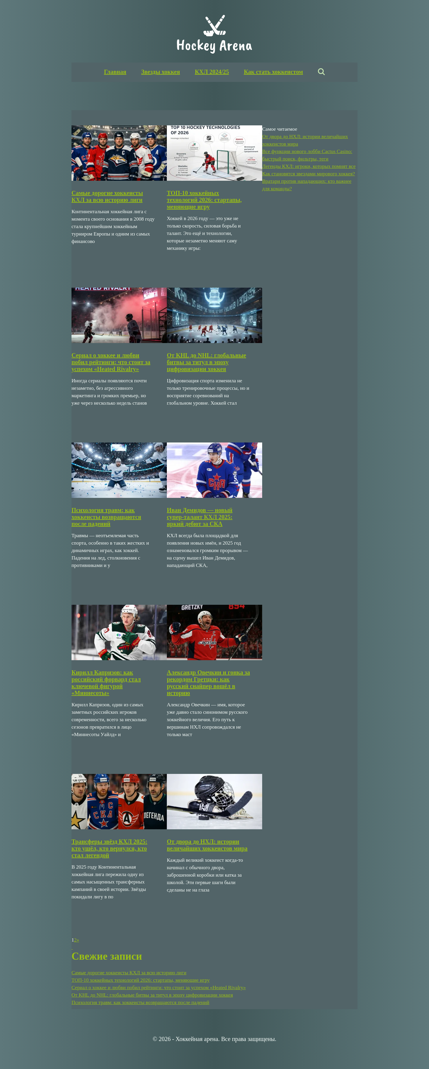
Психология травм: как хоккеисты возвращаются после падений (106, 517)
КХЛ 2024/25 (212, 71)
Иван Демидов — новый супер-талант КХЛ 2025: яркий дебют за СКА (199, 517)
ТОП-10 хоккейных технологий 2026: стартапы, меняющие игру (204, 200)
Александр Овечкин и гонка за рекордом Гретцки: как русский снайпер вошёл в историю (208, 682)
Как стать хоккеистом (273, 71)
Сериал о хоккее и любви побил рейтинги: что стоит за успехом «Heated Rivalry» (111, 362)
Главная (115, 71)
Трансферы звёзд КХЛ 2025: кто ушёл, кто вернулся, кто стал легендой (109, 848)
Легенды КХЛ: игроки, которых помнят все (309, 166)
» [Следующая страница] (78, 940)
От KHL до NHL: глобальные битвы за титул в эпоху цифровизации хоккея (206, 362)
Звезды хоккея (160, 71)
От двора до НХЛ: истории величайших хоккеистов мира (207, 845)
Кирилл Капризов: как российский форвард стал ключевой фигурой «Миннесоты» (106, 682)
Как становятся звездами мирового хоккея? (308, 174)
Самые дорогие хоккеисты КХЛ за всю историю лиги (107, 196)
